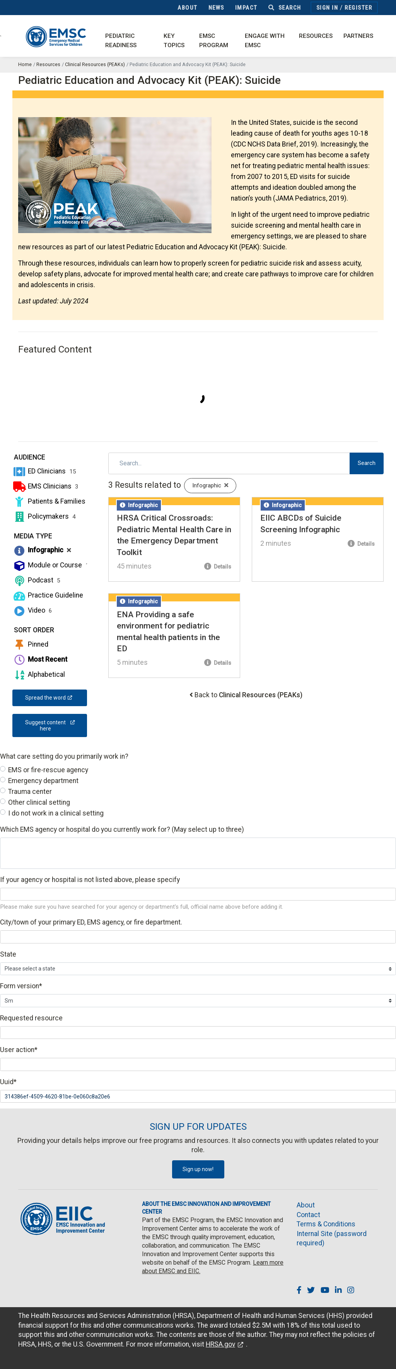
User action (19, 1050)
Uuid (8, 1082)
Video (32, 610)
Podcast (36, 580)
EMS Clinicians (45, 486)
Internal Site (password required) (332, 1238)
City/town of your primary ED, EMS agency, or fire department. (91, 922)
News (216, 7)
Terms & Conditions (326, 1224)
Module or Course (50, 565)
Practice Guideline (51, 595)
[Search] (229, 463)
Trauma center (30, 791)
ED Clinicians (44, 471)
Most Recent (39, 659)
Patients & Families (52, 501)
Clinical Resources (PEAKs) (95, 64)
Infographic (41, 550)
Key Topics (174, 40)
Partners (358, 35)
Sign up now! (198, 1169)
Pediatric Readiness (121, 40)
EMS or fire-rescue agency (48, 770)
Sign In (327, 7)
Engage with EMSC (265, 40)
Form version (21, 986)
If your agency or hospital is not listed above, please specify (90, 880)
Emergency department (43, 781)
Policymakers (44, 516)
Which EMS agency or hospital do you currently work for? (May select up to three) (122, 829)
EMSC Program (213, 40)
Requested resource (31, 1018)
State (8, 954)
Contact (308, 1215)
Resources (316, 35)
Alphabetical (38, 674)
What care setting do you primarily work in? (64, 756)
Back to (248, 695)
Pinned (30, 644)
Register (358, 7)
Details (217, 567)
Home (25, 64)
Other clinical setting (39, 802)
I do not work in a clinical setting (56, 813)
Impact (246, 7)
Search (284, 7)
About (188, 7)
